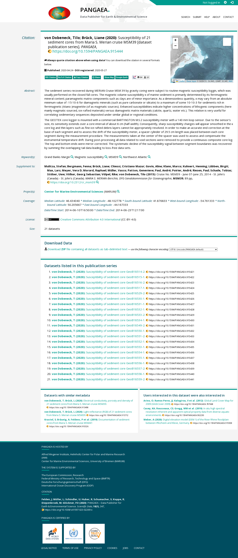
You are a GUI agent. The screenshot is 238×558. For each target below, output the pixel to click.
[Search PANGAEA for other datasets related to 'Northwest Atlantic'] (149, 157)
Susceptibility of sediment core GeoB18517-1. (98, 288)
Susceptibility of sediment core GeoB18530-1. (98, 298)
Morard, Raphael (94, 170)
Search (185, 17)
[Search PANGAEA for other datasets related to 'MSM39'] (120, 157)
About (216, 17)
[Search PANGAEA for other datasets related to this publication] (97, 182)
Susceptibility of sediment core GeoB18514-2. (98, 271)
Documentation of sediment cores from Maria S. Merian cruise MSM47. (86, 421)
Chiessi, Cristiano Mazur (127, 166)
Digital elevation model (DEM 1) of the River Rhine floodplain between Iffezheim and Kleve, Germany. (186, 421)
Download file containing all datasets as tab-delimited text (87, 249)
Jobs (125, 548)
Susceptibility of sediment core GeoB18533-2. (98, 315)
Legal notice (49, 548)
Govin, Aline (154, 166)
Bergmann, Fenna (79, 166)
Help (207, 17)
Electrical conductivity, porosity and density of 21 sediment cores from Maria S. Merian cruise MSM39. (88, 402)
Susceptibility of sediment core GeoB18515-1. (98, 277)
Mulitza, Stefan (55, 166)
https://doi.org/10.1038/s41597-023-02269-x (68, 509)
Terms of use (70, 548)
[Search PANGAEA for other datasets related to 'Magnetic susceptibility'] (106, 157)
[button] (175, 40)
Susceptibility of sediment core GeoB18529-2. (98, 293)
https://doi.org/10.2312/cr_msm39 (72, 182)
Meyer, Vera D (72, 170)
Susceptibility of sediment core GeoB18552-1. (98, 341)
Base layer (191, 81)
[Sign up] (225, 2)
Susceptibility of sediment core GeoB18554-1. (98, 352)
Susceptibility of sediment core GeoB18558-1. (98, 374)
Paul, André (163, 170)
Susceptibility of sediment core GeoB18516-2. (98, 282)
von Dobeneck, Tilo (62, 37)
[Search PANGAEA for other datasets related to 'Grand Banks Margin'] (72, 157)
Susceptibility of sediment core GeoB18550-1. (98, 331)
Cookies (112, 548)
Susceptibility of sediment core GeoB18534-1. (98, 320)
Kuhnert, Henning (195, 166)
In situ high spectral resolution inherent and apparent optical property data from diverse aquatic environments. (186, 412)
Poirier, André (181, 170)
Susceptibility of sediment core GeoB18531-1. (98, 304)
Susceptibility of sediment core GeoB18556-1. (98, 363)
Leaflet (180, 81)
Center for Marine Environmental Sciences (73, 191)
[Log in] (232, 2)
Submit (197, 17)
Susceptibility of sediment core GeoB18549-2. (98, 325)
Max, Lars (54, 170)
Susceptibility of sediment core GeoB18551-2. (98, 336)
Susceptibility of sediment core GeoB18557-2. (98, 368)
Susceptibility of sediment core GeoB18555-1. (98, 357)
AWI (230, 81)
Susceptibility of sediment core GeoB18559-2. (98, 379)
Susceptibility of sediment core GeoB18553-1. (98, 347)
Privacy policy (93, 548)
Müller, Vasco (117, 170)
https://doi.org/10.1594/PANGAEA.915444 (87, 51)
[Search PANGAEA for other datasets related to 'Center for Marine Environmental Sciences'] (118, 191)
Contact (228, 17)
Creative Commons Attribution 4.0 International (90, 219)
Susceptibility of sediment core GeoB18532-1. (98, 309)
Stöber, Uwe (56, 174)
